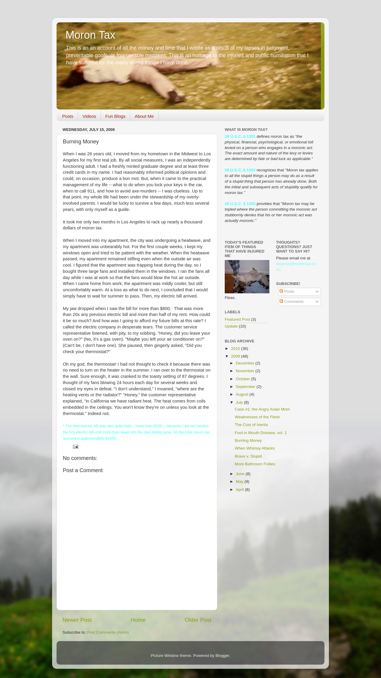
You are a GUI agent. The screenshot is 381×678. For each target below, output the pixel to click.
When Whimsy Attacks (255, 448)
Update (231, 326)
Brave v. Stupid (248, 456)
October (243, 379)
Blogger (222, 655)
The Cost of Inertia (251, 424)
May (240, 481)
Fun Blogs (115, 116)
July (240, 402)
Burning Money (248, 440)
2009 (236, 356)
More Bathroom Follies (255, 464)
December (245, 363)
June (241, 474)
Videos (89, 116)
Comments (291, 301)
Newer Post (77, 620)
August (242, 394)
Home (138, 620)
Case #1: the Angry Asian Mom (262, 409)
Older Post (198, 620)
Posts (68, 116)
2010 (236, 348)
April (240, 489)
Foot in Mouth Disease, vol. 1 (261, 432)
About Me (144, 116)
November (245, 371)
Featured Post (237, 319)
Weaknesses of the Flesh (257, 417)
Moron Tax (90, 35)
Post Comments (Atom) (108, 632)
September (246, 386)
